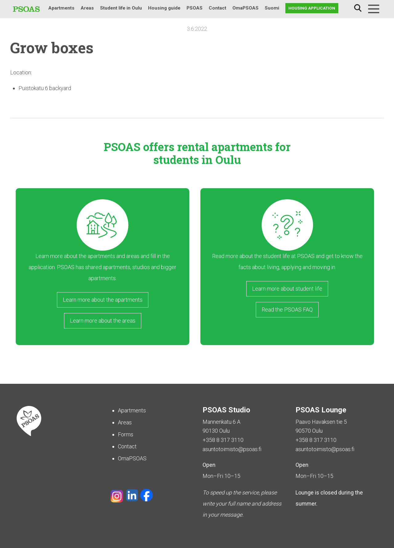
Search (357, 8)
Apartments (61, 8)
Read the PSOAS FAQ (287, 309)
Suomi (272, 8)
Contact (217, 8)
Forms (125, 434)
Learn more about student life (287, 288)
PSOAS (195, 8)
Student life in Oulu (121, 8)
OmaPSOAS (245, 8)
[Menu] (373, 9)
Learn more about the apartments (103, 299)
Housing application (311, 8)
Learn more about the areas (102, 320)
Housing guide (164, 8)
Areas (87, 8)
